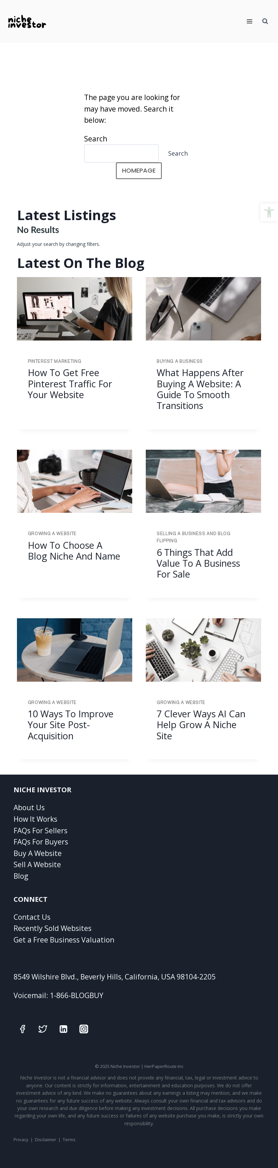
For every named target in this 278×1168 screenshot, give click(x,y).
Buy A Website (38, 853)
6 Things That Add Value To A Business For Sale (198, 563)
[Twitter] (43, 1029)
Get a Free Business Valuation (64, 940)
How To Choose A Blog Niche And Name (74, 550)
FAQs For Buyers (41, 841)
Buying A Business (180, 361)
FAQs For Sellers (40, 830)
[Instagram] (84, 1029)
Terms (69, 1139)
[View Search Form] (265, 21)
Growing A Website (52, 533)
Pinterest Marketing (54, 361)
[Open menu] (249, 21)
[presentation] (74, 308)
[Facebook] (23, 1029)
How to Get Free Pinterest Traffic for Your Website (70, 383)
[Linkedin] (63, 1029)
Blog (21, 876)
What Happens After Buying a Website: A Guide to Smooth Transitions (200, 389)
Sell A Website (37, 864)
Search (95, 138)
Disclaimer (45, 1139)
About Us (29, 807)
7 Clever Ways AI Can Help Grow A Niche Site (201, 724)
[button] (269, 212)
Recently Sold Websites (53, 928)
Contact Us (32, 917)
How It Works (35, 819)
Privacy (21, 1139)
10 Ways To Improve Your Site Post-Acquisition (71, 724)
